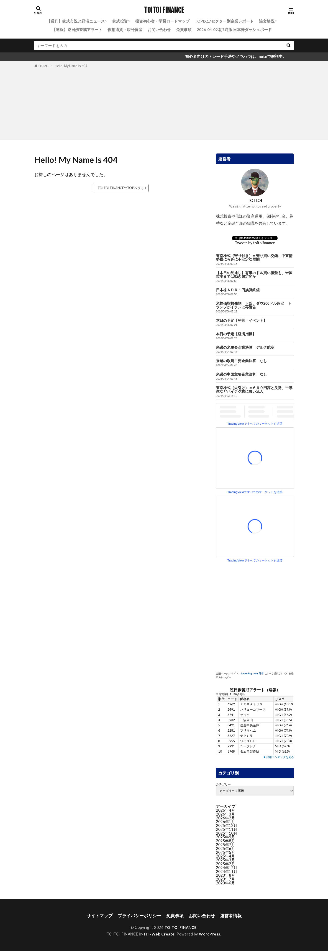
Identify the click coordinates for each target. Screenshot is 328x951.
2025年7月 (225, 844)
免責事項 (184, 29)
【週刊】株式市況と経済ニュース (76, 21)
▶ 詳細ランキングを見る (278, 757)
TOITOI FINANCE (164, 10)
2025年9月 (225, 836)
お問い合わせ (159, 29)
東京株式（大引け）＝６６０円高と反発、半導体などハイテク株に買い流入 (254, 389)
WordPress (209, 934)
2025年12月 (226, 825)
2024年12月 (226, 867)
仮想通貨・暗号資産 (125, 29)
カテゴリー (223, 784)
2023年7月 (225, 879)
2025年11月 (226, 829)
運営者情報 (231, 915)
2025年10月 (226, 833)
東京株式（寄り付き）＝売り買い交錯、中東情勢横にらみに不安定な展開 (254, 257)
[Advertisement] (164, 103)
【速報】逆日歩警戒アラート (77, 29)
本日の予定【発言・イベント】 (241, 320)
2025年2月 (225, 863)
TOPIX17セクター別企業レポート (224, 21)
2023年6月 (225, 883)
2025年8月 (225, 840)
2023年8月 (225, 875)
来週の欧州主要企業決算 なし (241, 361)
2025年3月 (225, 859)
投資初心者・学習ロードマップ (162, 21)
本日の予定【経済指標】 (236, 334)
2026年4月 (225, 810)
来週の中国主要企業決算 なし (241, 374)
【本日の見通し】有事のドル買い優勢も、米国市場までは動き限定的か (254, 274)
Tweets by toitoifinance (255, 242)
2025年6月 (225, 848)
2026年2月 (225, 818)
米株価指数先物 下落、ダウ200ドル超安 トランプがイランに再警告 (253, 305)
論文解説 (266, 21)
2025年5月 (225, 852)
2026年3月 (225, 814)
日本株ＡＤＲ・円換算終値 (238, 290)
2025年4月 (225, 856)
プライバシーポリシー (139, 915)
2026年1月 (225, 821)
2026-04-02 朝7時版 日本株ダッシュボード (234, 29)
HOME (43, 66)
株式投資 (120, 21)
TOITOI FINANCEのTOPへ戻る (120, 188)
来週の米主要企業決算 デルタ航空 (245, 347)
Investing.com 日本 (252, 673)
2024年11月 (226, 871)
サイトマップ (100, 915)
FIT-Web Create (159, 934)
